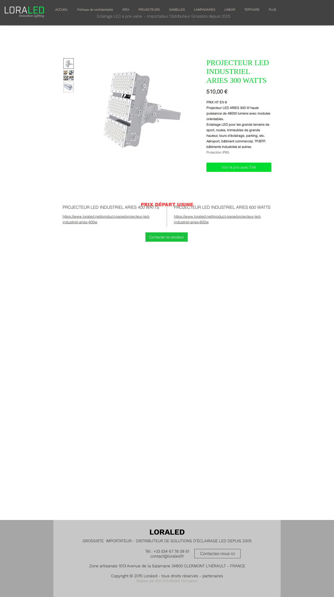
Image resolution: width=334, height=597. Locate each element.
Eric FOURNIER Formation (176, 581)
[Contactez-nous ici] (217, 553)
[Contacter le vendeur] (166, 237)
